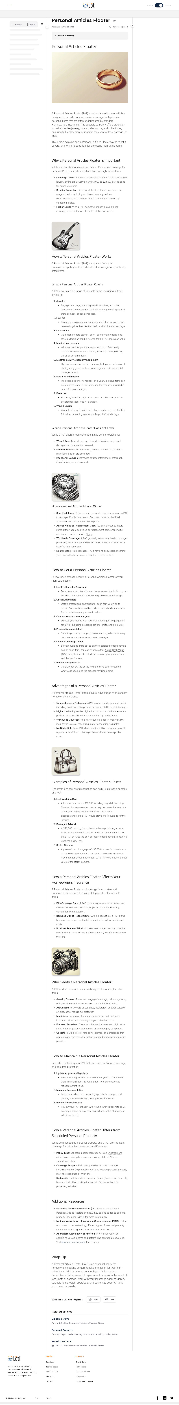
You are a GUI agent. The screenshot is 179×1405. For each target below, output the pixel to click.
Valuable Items (60, 1318)
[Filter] (42, 24)
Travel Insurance (61, 1341)
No (109, 1299)
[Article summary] (90, 36)
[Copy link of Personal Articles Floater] (114, 20)
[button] (24, 24)
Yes (93, 1299)
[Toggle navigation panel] (47, 27)
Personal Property (62, 1330)
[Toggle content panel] (132, 25)
